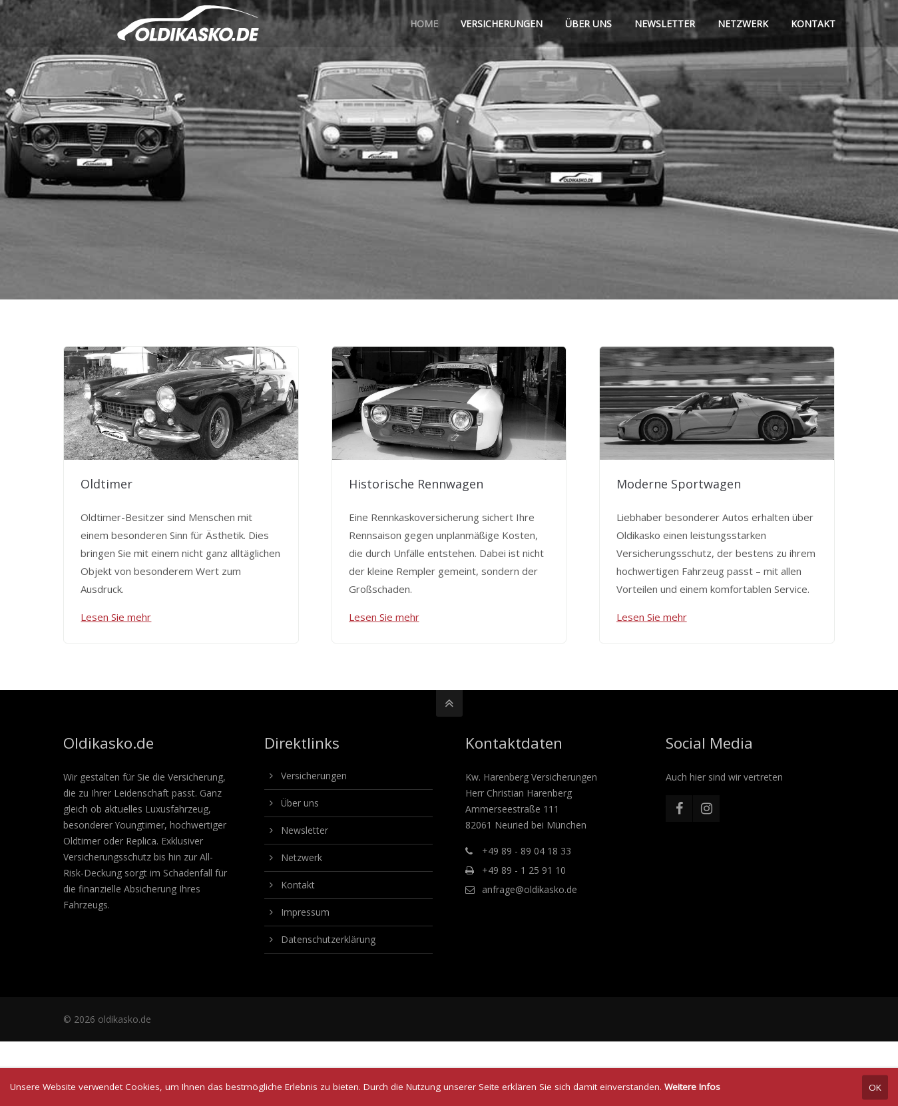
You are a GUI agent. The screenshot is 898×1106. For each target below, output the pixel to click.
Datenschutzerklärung (328, 939)
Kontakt (298, 884)
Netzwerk (301, 857)
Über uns (300, 803)
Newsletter (304, 830)
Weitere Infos (692, 1087)
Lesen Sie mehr (116, 617)
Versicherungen (314, 775)
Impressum (305, 912)
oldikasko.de (124, 1019)
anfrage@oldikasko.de (529, 889)
